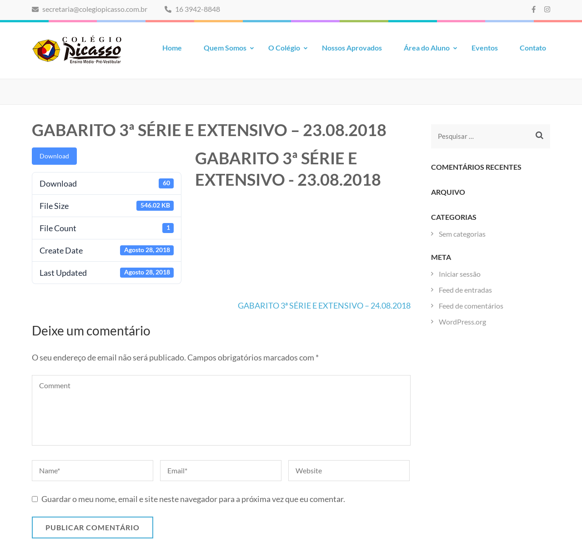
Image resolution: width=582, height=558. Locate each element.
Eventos (485, 47)
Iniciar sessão (460, 273)
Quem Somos (225, 47)
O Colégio (284, 47)
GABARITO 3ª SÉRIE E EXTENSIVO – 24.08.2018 (324, 305)
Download (54, 156)
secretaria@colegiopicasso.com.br (89, 9)
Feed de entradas (465, 289)
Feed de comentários (471, 305)
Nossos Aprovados (352, 47)
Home (172, 47)
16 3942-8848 (192, 9)
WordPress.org (462, 321)
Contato (533, 47)
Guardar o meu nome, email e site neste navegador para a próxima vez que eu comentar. (193, 499)
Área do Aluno (427, 47)
